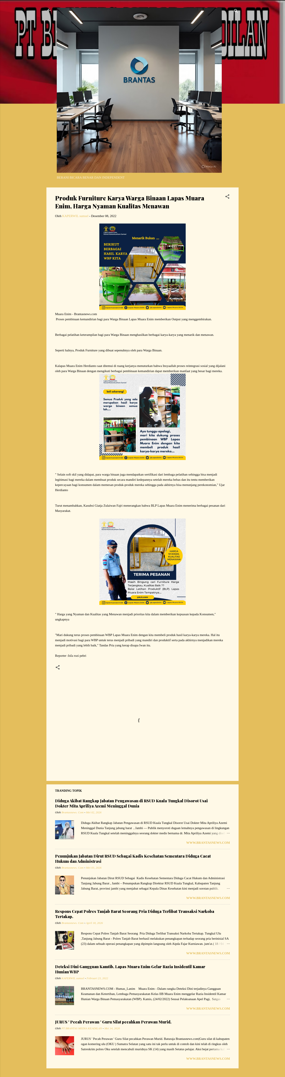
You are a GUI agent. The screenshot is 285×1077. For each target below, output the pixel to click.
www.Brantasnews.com (208, 842)
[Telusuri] (236, 11)
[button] (227, 197)
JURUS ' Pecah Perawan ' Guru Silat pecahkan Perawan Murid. (113, 1022)
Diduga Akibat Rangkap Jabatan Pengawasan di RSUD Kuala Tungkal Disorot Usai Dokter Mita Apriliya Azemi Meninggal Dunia (131, 803)
